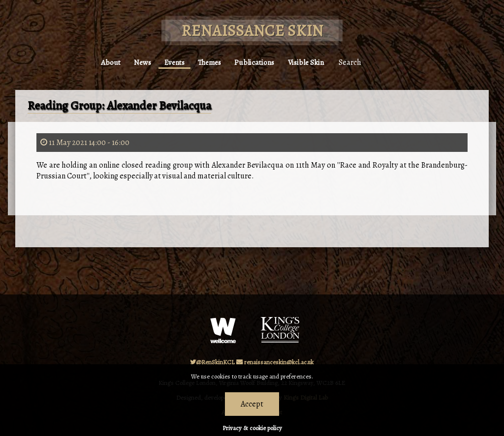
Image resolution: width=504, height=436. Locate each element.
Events (172, 58)
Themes (211, 58)
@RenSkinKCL (212, 362)
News (136, 58)
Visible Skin (315, 58)
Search (361, 58)
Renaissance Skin (252, 30)
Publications (260, 58)
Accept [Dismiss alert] (252, 404)
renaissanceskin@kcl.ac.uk (275, 362)
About (101, 58)
